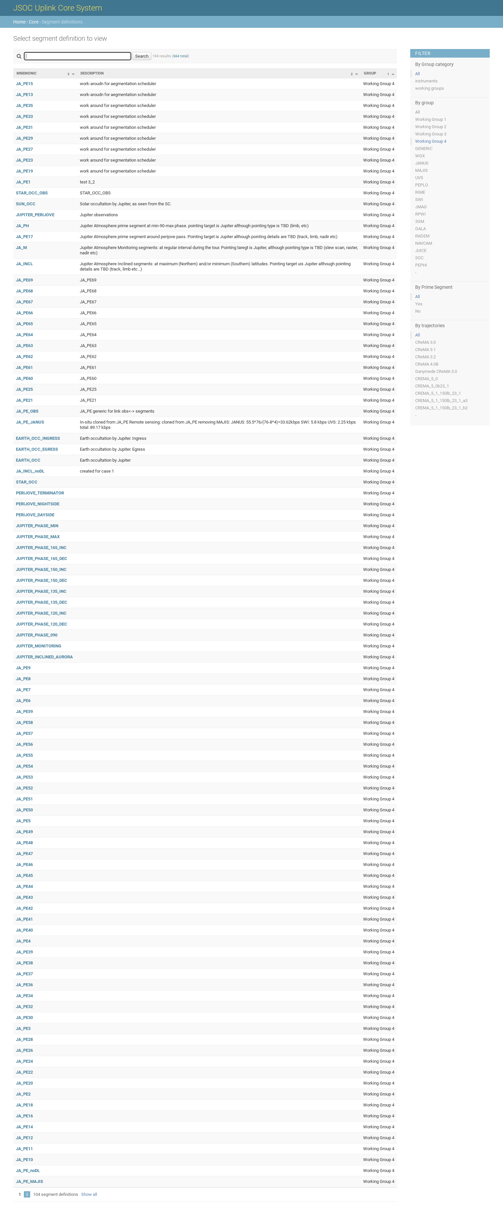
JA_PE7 (23, 689)
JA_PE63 (24, 345)
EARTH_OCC (28, 460)
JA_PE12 (24, 1137)
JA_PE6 (23, 700)
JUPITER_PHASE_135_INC (41, 591)
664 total (180, 56)
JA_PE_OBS (27, 411)
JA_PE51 (24, 798)
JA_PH (22, 225)
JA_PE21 (24, 400)
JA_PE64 (24, 334)
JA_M (21, 247)
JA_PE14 (24, 1126)
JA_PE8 (23, 678)
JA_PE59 (24, 711)
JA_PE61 (24, 367)
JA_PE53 (24, 777)
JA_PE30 (24, 1017)
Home (19, 22)
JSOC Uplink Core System (57, 8)
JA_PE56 (24, 744)
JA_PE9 (23, 667)
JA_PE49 (24, 831)
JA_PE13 (24, 94)
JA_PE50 (24, 809)
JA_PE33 (24, 116)
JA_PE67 (24, 301)
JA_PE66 (24, 312)
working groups (429, 88)
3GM (419, 221)
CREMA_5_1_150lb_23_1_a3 (441, 400)
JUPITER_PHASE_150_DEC (41, 580)
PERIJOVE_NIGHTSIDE (37, 503)
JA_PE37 (24, 973)
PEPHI (421, 265)
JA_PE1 (23, 181)
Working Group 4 (430, 141)
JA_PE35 (24, 105)
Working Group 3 (430, 133)
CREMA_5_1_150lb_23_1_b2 (441, 407)
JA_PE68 (24, 290)
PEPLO (421, 184)
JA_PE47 (24, 853)
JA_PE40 (24, 930)
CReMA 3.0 (425, 342)
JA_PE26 (24, 1050)
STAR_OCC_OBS (32, 192)
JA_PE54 (24, 766)
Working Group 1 (430, 119)
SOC (419, 257)
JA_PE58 (24, 722)
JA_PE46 (24, 864)
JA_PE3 (23, 1028)
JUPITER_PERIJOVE (35, 214)
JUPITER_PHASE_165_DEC (41, 558)
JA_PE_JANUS (30, 422)
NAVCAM (423, 243)
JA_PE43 (24, 897)
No (417, 311)
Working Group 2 (430, 126)
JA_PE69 (24, 280)
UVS (419, 177)
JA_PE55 (24, 755)
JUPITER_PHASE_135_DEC (41, 602)
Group (370, 73)
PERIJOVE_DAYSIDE (35, 514)
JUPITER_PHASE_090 (36, 635)
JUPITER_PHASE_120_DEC (41, 624)
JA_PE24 (24, 1061)
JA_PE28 (24, 1039)
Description (92, 73)
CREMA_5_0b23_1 (432, 385)
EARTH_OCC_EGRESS (37, 449)
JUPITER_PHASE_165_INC (41, 547)
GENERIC (423, 148)
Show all (89, 1194)
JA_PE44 (24, 886)
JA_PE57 (24, 733)
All (417, 73)
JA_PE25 (24, 389)
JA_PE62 (24, 356)
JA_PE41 (24, 919)
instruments (426, 80)
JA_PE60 (24, 378)
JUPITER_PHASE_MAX (38, 536)
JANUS (421, 163)
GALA (420, 228)
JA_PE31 (24, 127)
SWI (419, 199)
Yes (418, 303)
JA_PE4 (23, 941)
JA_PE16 (24, 1115)
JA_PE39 (24, 951)
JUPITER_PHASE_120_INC (41, 613)
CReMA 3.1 (425, 349)
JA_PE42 (24, 908)
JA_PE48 (24, 842)
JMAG (421, 206)
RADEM (422, 235)
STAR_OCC (26, 482)
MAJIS (421, 170)
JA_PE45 (24, 875)
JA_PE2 (23, 1094)
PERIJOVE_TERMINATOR (40, 492)
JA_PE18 (24, 1104)
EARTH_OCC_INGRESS (38, 438)
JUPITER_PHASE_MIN (37, 525)
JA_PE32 (24, 1006)
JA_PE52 (24, 788)
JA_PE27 (24, 149)
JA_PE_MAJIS (29, 1181)
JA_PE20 (24, 1083)
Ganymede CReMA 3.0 (436, 371)
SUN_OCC (25, 203)
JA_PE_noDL (28, 1170)
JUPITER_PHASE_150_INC (41, 569)
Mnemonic (26, 73)
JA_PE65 (24, 323)
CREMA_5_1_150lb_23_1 (438, 393)
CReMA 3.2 (425, 356)
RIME (420, 192)
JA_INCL (24, 263)
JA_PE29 (24, 138)
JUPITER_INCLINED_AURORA (44, 656)
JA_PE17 (24, 236)
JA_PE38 (24, 962)
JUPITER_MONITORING (38, 645)
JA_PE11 (24, 1148)
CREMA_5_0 (426, 378)
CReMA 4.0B (426, 364)
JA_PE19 (24, 171)
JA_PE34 (24, 995)
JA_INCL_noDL (30, 471)
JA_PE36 (24, 984)
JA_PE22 (24, 1072)
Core (33, 22)
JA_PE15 (24, 83)
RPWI (420, 214)
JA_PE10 (24, 1159)
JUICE (420, 250)
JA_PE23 (24, 160)
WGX (420, 155)
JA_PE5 (23, 820)
